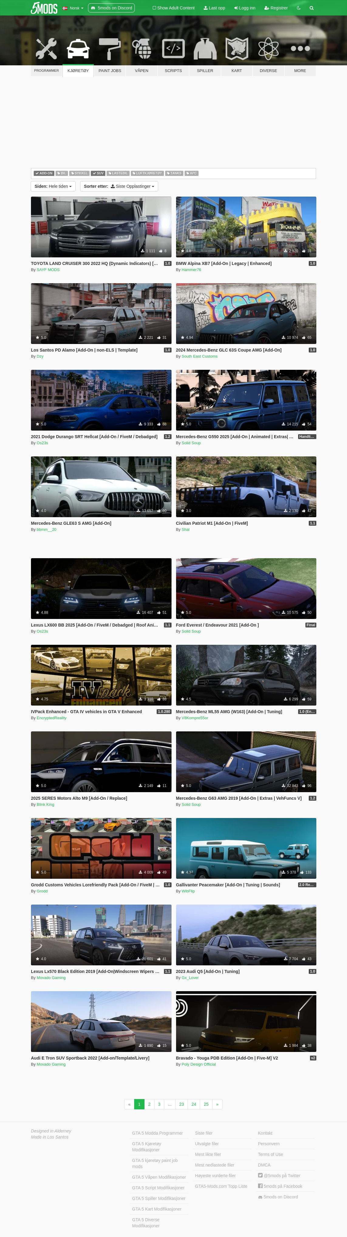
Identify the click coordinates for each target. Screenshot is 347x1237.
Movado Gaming (51, 977)
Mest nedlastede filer (214, 1165)
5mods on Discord (278, 1197)
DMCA (264, 1165)
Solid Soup (191, 443)
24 (194, 1104)
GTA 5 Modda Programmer (157, 1133)
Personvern (269, 1143)
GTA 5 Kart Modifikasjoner (156, 1209)
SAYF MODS (48, 269)
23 (181, 1104)
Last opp (214, 7)
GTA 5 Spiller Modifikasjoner (158, 1198)
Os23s (42, 443)
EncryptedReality (51, 718)
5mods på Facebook (280, 1186)
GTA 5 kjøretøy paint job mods (155, 1163)
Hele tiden (53, 186)
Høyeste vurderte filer (215, 1175)
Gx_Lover (190, 977)
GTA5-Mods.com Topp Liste (221, 1186)
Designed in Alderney (51, 1131)
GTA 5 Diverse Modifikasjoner (145, 1222)
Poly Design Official (199, 1064)
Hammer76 (191, 269)
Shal (185, 529)
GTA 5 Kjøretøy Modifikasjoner (146, 1146)
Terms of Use (270, 1154)
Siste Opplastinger (119, 186)
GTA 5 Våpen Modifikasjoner (159, 1177)
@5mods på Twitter (279, 1175)
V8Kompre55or (195, 718)
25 (206, 1104)
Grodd (42, 891)
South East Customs (200, 356)
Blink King (45, 804)
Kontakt (265, 1133)
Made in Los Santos (50, 1137)
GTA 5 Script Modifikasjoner (158, 1187)
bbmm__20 (46, 529)
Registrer (276, 7)
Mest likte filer (208, 1154)
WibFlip (188, 891)
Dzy (40, 356)
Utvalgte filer (207, 1143)
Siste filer (204, 1133)
